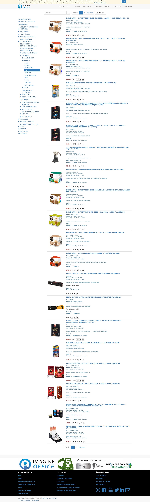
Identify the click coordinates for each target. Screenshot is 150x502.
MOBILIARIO (24, 119)
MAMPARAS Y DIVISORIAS (30, 102)
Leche (26, 80)
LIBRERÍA (23, 129)
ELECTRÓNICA (25, 34)
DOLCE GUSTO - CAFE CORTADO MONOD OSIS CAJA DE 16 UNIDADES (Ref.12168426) (95, 232)
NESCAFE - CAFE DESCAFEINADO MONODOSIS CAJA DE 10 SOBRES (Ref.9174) (93, 363)
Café (26, 70)
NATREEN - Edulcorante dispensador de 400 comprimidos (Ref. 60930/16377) (91, 83)
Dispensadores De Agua (30, 76)
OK (124, 1)
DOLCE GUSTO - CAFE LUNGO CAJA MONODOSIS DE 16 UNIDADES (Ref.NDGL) (93, 253)
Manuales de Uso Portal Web (66, 490)
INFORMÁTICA (24, 31)
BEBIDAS (27, 60)
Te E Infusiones (29, 85)
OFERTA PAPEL (23, 24)
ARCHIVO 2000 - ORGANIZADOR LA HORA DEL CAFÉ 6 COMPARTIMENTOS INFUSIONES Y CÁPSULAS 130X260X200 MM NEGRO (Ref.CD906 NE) (96, 405)
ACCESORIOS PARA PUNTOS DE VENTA (26, 49)
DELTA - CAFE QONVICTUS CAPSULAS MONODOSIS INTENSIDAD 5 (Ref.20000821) (93, 297)
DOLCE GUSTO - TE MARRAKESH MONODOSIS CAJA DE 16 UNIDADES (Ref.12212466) (95, 169)
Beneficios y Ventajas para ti (66, 484)
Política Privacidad (25, 500)
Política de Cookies (100, 3)
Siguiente (90, 12)
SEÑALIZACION (27, 116)
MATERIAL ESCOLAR (26, 122)
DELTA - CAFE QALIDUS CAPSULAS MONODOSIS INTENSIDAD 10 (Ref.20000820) (93, 273)
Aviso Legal (35, 500)
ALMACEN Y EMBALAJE (29, 53)
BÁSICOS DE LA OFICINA (26, 22)
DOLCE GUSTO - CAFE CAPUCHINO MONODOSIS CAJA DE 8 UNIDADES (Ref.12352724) (95, 212)
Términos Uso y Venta (49, 498)
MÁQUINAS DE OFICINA (27, 37)
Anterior (75, 12)
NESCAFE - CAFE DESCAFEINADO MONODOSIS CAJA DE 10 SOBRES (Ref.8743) (93, 384)
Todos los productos (24, 19)
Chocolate (28, 73)
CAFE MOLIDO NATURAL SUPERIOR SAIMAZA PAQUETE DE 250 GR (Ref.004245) (93, 343)
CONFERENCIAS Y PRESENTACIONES (26, 40)
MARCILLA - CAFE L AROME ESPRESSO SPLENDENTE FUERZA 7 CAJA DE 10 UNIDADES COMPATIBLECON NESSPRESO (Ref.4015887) (95, 126)
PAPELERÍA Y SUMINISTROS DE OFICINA (29, 28)
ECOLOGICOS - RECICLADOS (23, 132)
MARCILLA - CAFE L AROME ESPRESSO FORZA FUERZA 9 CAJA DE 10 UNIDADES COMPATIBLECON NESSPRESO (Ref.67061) (93, 321)
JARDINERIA (24, 99)
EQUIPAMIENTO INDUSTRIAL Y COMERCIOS (27, 92)
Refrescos (28, 82)
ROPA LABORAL (27, 109)
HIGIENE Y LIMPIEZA (29, 97)
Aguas (27, 63)
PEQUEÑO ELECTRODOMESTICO (29, 106)
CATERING (25, 55)
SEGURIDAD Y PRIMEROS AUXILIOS (30, 113)
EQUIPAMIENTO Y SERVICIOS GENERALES (28, 45)
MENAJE (26, 88)
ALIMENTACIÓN (29, 58)
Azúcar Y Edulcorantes (29, 66)
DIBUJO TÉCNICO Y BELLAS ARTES (29, 125)
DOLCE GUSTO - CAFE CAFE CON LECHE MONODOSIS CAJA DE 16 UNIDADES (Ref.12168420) (97, 18)
